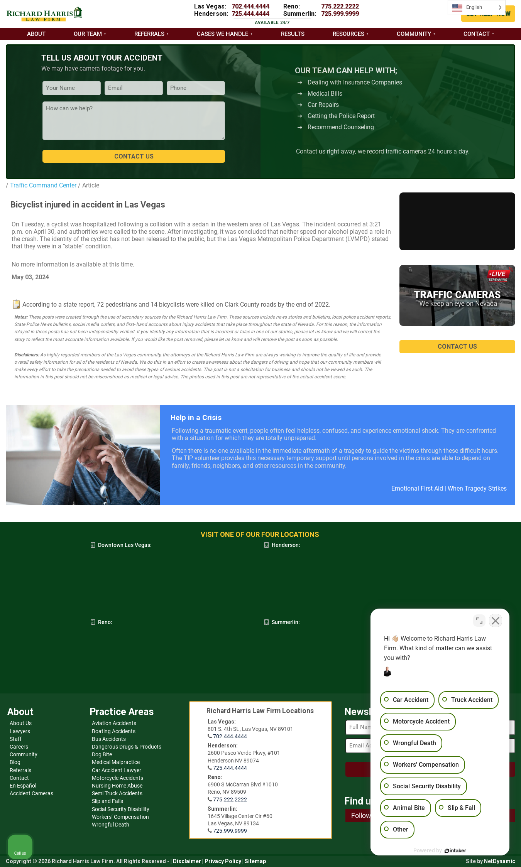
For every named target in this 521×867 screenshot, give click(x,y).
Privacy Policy (223, 861)
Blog (15, 762)
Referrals (149, 33)
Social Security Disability (120, 809)
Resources (348, 33)
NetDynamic (499, 861)
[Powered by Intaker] (455, 850)
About (36, 33)
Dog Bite (102, 754)
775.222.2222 (340, 6)
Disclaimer (187, 861)
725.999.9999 (340, 13)
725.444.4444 (250, 13)
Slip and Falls (107, 801)
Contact (476, 33)
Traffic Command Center (42, 185)
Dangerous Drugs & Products (126, 747)
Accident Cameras (31, 793)
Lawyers (20, 731)
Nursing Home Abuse (117, 786)
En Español (23, 786)
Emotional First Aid (417, 488)
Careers (19, 747)
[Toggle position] (479, 620)
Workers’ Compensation (120, 817)
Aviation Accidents (114, 723)
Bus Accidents (109, 739)
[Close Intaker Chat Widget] (495, 620)
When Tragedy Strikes (477, 488)
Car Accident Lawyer (116, 770)
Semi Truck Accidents (117, 793)
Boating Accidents (113, 731)
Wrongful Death (110, 824)
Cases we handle (222, 33)
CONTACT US (457, 346)
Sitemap (255, 861)
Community (414, 33)
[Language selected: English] (477, 7)
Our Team (88, 33)
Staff (16, 739)
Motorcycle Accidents (117, 778)
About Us (21, 723)
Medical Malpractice (116, 762)
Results (292, 33)
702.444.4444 (250, 6)
